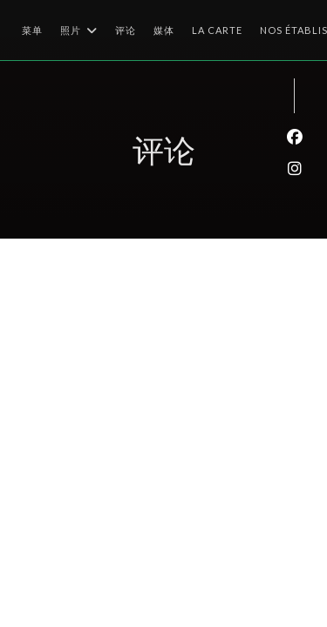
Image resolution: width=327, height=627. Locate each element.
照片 (79, 30)
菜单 (32, 30)
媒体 (163, 30)
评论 (125, 30)
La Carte (217, 28)
